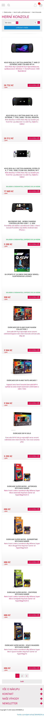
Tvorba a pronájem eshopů (26, 715)
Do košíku (33, 85)
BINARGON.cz (39, 715)
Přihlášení (35, 5)
